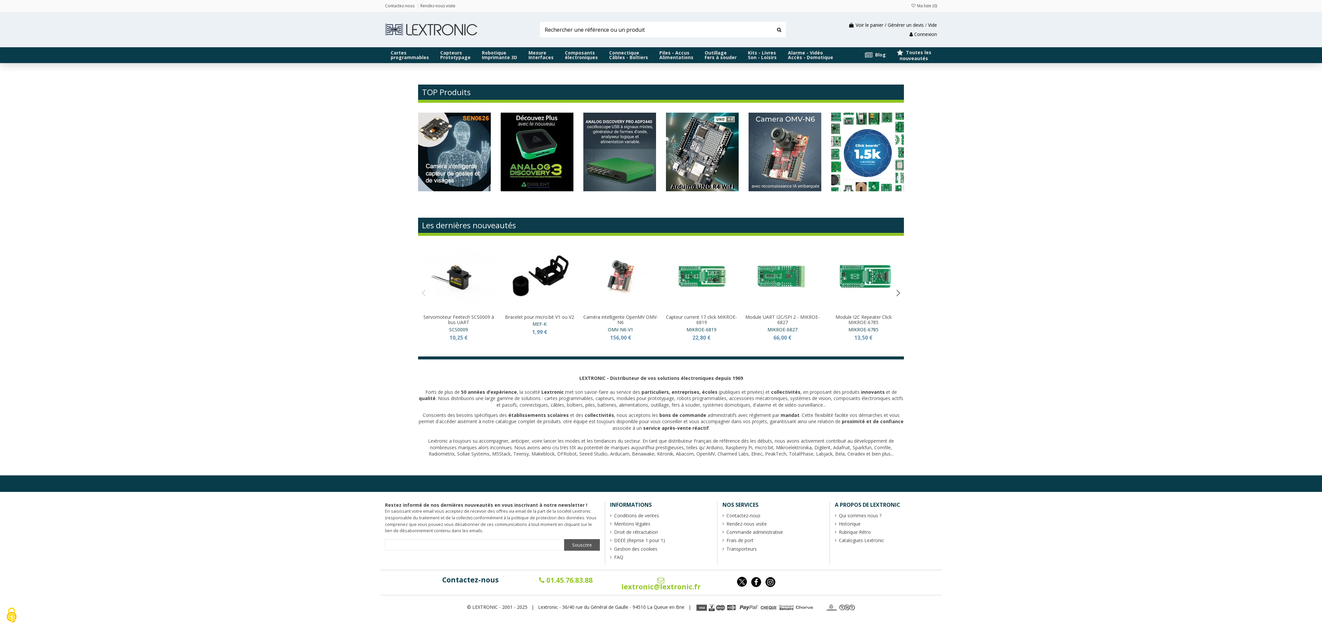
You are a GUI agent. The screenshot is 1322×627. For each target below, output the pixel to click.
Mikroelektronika (794, 447)
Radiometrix (441, 454)
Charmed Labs (733, 454)
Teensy (521, 454)
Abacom (685, 454)
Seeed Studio (593, 454)
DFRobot (567, 454)
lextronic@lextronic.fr (661, 584)
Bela (840, 454)
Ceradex (856, 454)
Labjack (824, 454)
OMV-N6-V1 (620, 329)
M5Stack (501, 454)
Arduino (714, 447)
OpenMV (705, 454)
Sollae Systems (473, 454)
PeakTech (775, 454)
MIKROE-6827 (782, 329)
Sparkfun (862, 447)
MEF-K (539, 324)
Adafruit (841, 447)
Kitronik (665, 454)
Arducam (619, 454)
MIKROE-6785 (863, 329)
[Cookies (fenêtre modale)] (11, 615)
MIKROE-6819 (701, 329)
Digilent (822, 447)
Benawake (643, 454)
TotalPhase (801, 454)
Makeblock (543, 454)
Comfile (882, 447)
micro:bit (764, 447)
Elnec (756, 454)
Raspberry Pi (738, 447)
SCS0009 (458, 329)
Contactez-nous (470, 579)
